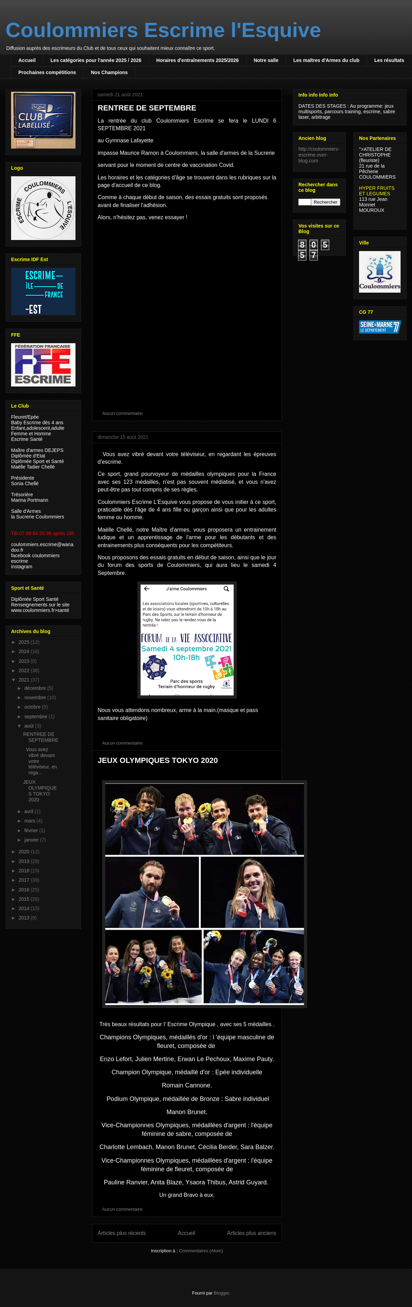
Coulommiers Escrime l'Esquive (163, 30)
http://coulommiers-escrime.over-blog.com (319, 154)
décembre (35, 688)
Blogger (221, 1293)
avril (29, 811)
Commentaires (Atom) (201, 1250)
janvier (32, 840)
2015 (25, 899)
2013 (25, 918)
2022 (25, 670)
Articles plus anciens (251, 1233)
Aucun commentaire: (123, 413)
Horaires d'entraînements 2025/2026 (197, 60)
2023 (25, 661)
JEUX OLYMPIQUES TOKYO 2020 (158, 760)
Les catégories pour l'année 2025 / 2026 (96, 60)
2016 (25, 889)
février (31, 830)
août (29, 726)
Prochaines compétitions (47, 72)
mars (30, 821)
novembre (35, 697)
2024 (25, 651)
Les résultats (389, 60)
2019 (25, 861)
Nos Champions (109, 72)
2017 (25, 880)
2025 (25, 642)
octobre (33, 707)
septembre (36, 716)
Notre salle (266, 60)
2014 (25, 908)
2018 (25, 870)
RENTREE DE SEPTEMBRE (147, 108)
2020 (25, 851)
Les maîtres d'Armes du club (326, 60)
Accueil (27, 60)
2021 (25, 680)
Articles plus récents (122, 1233)
